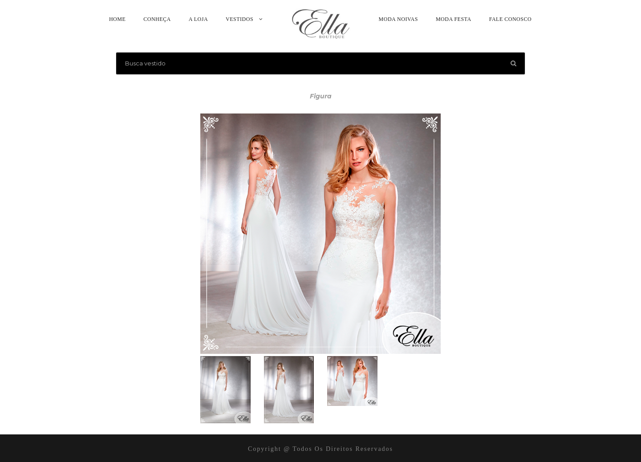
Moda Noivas (398, 19)
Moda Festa (453, 19)
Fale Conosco (510, 19)
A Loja (198, 19)
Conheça (157, 19)
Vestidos (239, 19)
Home (117, 19)
